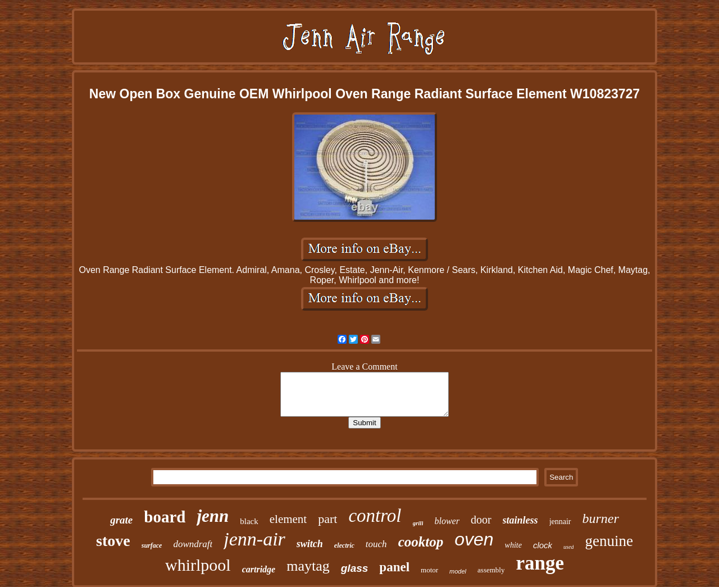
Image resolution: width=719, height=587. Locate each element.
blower (446, 521)
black (249, 521)
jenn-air (254, 539)
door (481, 519)
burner (601, 518)
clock (542, 545)
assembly (490, 570)
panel (394, 567)
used (568, 547)
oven (473, 539)
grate (121, 520)
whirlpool (198, 565)
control (374, 516)
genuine (608, 541)
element (288, 519)
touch (376, 544)
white (513, 545)
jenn (213, 516)
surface (152, 545)
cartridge (259, 569)
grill (418, 523)
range (540, 563)
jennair (560, 521)
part (327, 519)
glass (354, 568)
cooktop (421, 541)
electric (344, 545)
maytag (308, 566)
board (164, 517)
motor (429, 570)
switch (310, 543)
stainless (520, 520)
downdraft (192, 544)
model (457, 571)
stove (113, 540)
